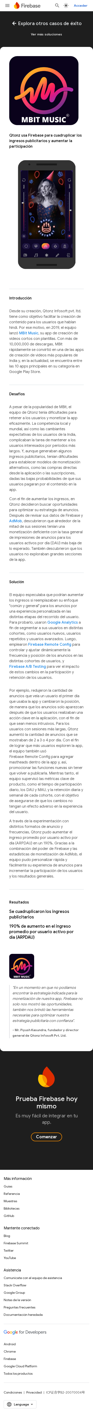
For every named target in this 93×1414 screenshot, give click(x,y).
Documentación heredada (23, 1315)
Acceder (80, 5)
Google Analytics (62, 622)
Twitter (9, 1250)
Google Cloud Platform (20, 1366)
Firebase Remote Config (49, 644)
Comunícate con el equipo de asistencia (33, 1278)
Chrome (10, 1351)
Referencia (12, 1194)
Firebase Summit (16, 1243)
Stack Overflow (15, 1285)
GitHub (9, 1216)
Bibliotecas (11, 1208)
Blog (7, 1236)
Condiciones (13, 1392)
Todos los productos (18, 1373)
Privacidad (34, 1392)
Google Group (14, 1293)
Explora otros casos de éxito (46, 23)
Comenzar (46, 1136)
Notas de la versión (17, 1300)
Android (10, 1344)
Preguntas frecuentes (19, 1307)
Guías (8, 1186)
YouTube (10, 1258)
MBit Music (28, 333)
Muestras (10, 1201)
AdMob (15, 521)
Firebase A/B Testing (27, 666)
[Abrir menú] (7, 5)
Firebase (10, 1359)
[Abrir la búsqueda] (57, 5)
